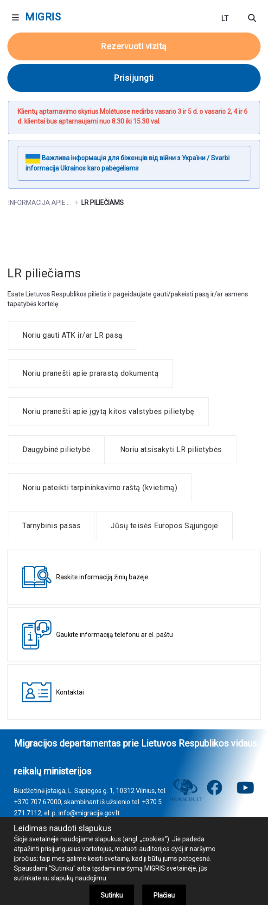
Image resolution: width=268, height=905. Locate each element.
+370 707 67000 (37, 802)
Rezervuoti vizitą (134, 46)
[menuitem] (72, 335)
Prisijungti (134, 78)
